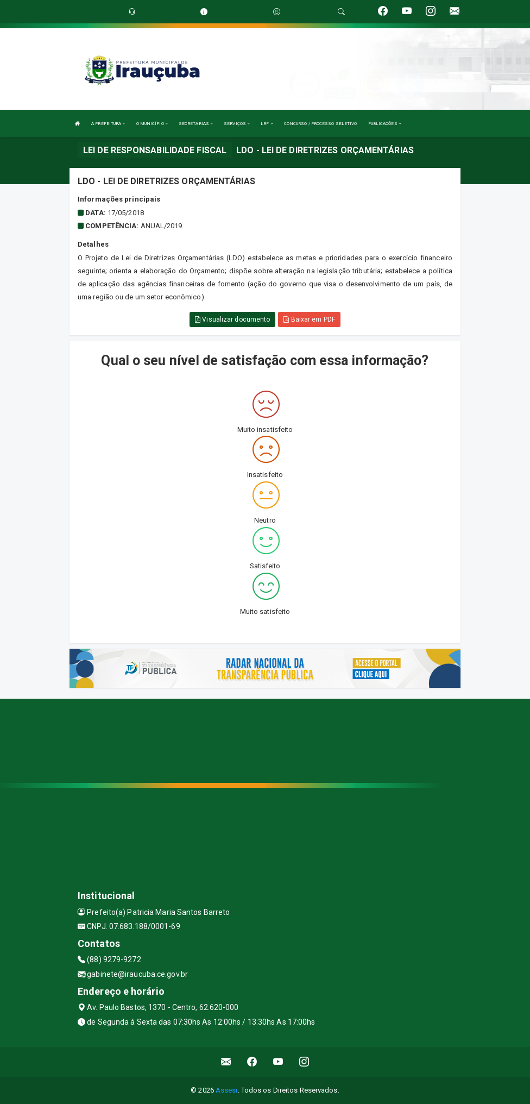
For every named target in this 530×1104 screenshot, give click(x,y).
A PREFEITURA (108, 123)
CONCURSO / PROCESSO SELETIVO (320, 123)
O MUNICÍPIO (152, 123)
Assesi (227, 1090)
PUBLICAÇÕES (384, 123)
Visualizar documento (232, 319)
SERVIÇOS (237, 123)
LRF (267, 123)
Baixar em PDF (309, 319)
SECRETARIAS (196, 123)
